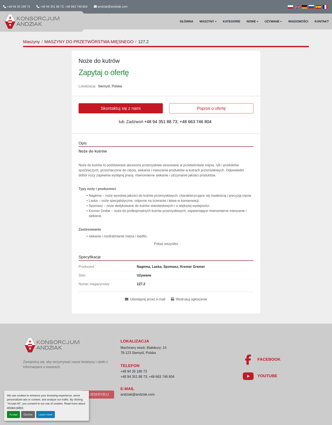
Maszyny (207, 21)
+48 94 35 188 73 (18, 6)
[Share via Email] (145, 299)
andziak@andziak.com (112, 6)
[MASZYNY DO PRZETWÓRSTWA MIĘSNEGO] (88, 41)
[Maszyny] (31, 41)
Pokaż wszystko (166, 244)
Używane (272, 21)
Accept (13, 414)
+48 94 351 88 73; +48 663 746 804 (63, 6)
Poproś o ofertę (211, 108)
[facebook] (261, 360)
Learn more (45, 414)
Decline (28, 414)
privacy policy (15, 407)
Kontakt (322, 21)
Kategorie (231, 21)
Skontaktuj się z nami (121, 108)
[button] (208, 21)
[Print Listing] (189, 299)
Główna (186, 21)
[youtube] (259, 376)
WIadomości (298, 21)
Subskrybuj (97, 394)
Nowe (251, 21)
